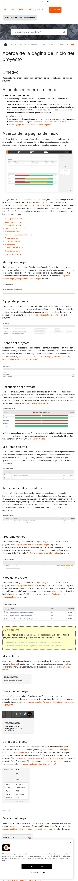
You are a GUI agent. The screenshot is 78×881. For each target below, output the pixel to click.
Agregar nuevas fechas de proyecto (24, 359)
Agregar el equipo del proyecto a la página (41, 315)
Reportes (14, 664)
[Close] (70, 842)
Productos (23, 44)
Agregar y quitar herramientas (26, 585)
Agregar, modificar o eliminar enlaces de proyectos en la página (28, 829)
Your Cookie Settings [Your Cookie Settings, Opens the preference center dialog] (37, 872)
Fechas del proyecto (13, 225)
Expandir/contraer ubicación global (72, 43)
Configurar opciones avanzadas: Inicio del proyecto (32, 205)
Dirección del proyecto (14, 248)
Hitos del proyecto (12, 241)
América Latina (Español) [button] (30, 10)
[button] (64, 32)
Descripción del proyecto (15, 228)
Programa (46, 542)
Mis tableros (10, 245)
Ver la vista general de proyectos (35, 403)
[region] (36, 859)
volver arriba (6, 810)
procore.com (9, 9)
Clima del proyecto (12, 251)
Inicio (12, 44)
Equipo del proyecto (13, 222)
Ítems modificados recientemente (18, 235)
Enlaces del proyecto (13, 254)
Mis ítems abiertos (12, 232)
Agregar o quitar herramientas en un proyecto (32, 544)
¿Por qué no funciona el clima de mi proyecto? (37, 764)
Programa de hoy (12, 238)
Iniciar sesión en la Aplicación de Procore (20, 18)
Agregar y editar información (54, 758)
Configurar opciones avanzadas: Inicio (42, 553)
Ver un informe (39, 439)
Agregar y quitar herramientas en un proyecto (33, 124)
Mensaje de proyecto (13, 219)
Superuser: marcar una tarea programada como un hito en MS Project (33, 642)
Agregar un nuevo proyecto (30, 702)
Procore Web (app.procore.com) (43, 44)
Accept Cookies (37, 866)
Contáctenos (55, 10)
